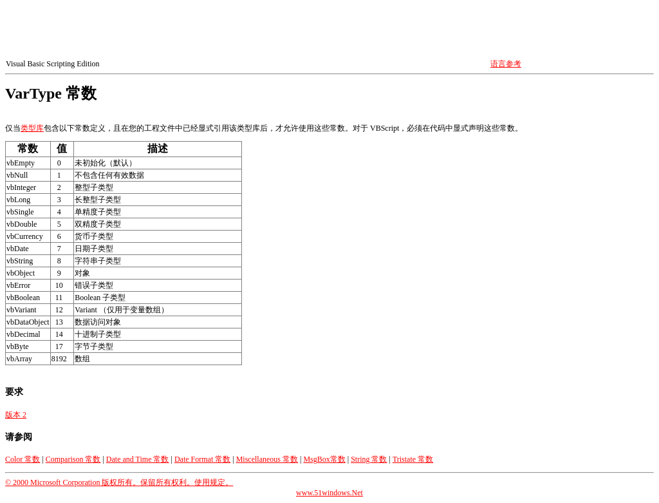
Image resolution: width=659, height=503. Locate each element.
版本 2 (15, 414)
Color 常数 (22, 459)
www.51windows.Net (329, 492)
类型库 (32, 128)
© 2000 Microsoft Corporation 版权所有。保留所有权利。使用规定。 (119, 482)
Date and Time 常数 (137, 459)
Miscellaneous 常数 (267, 459)
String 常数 (369, 459)
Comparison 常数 (73, 459)
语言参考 (505, 63)
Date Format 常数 (202, 459)
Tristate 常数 (413, 459)
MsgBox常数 (324, 459)
